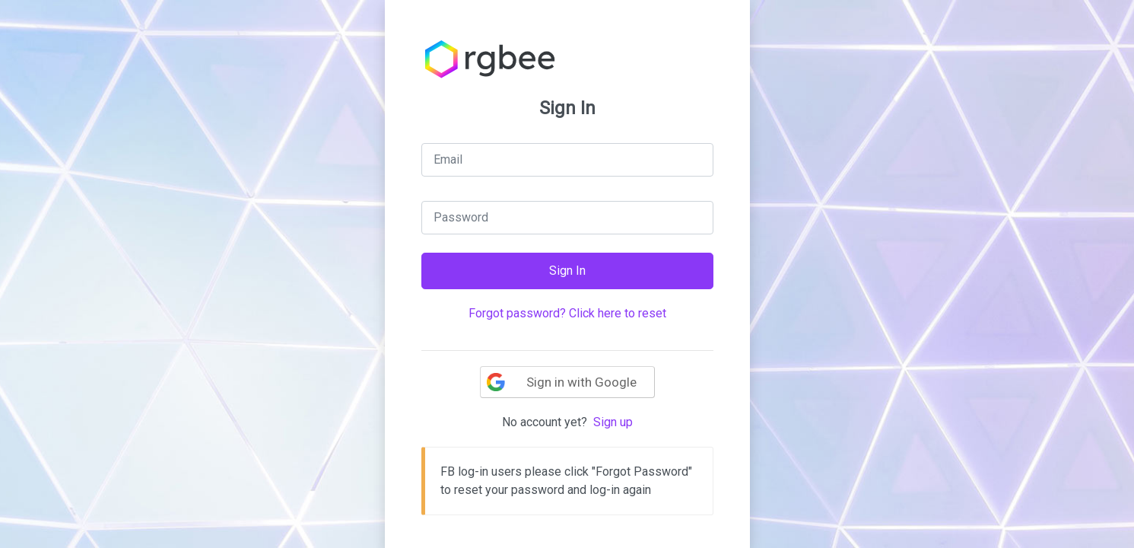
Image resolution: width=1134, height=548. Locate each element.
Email (448, 159)
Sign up (613, 422)
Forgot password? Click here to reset (567, 313)
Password (461, 217)
